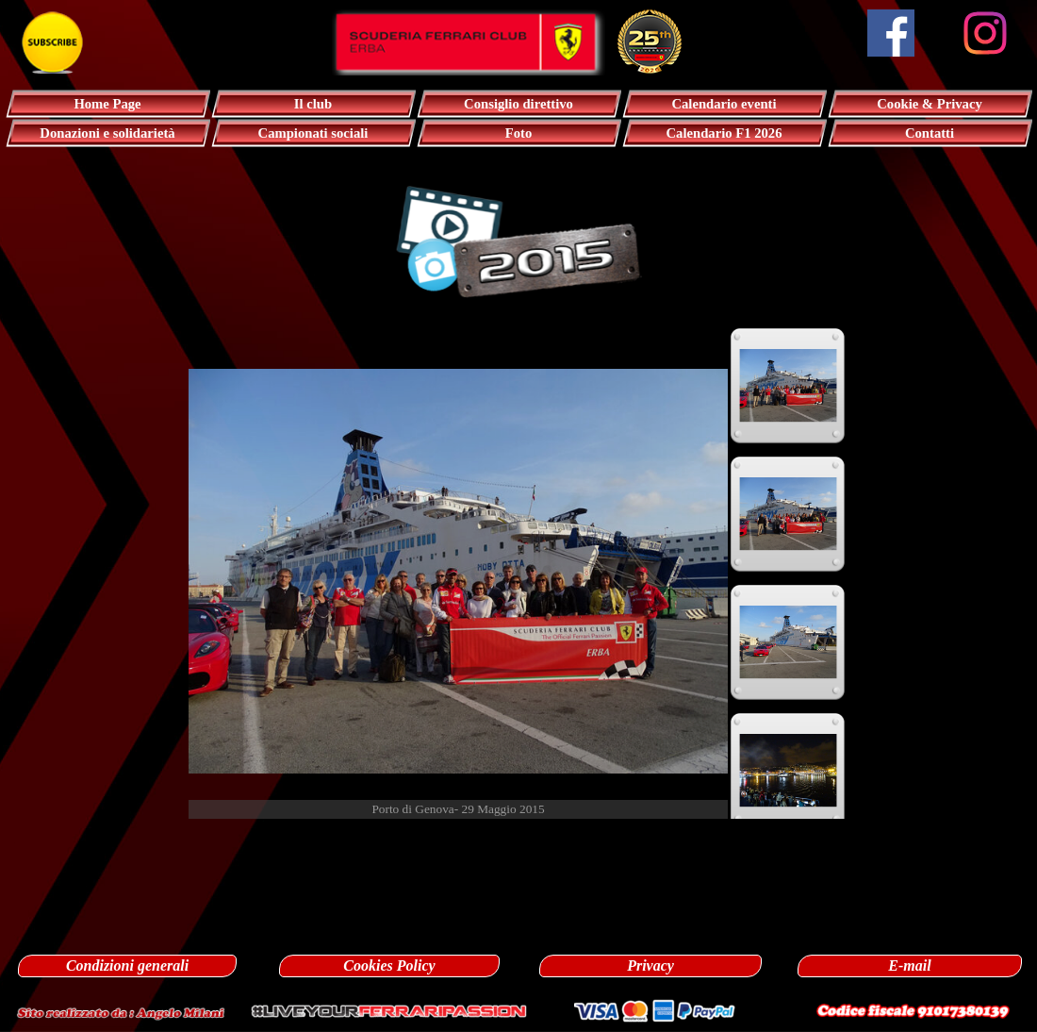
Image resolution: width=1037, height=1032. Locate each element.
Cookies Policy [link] (389, 965)
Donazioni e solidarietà (107, 133)
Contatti (929, 133)
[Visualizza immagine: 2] (788, 514)
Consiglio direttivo (518, 103)
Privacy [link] (650, 965)
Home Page (107, 103)
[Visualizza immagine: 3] (788, 642)
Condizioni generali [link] (127, 965)
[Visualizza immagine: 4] (788, 770)
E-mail (909, 965)
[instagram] (985, 33)
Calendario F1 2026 (724, 133)
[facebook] (890, 33)
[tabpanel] (518, 839)
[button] (120, 1011)
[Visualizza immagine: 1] (788, 386)
